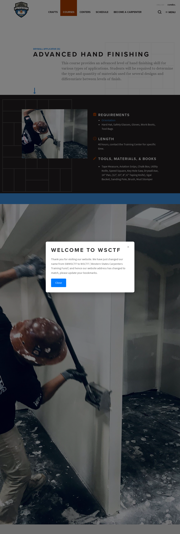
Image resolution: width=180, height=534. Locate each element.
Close (58, 283)
